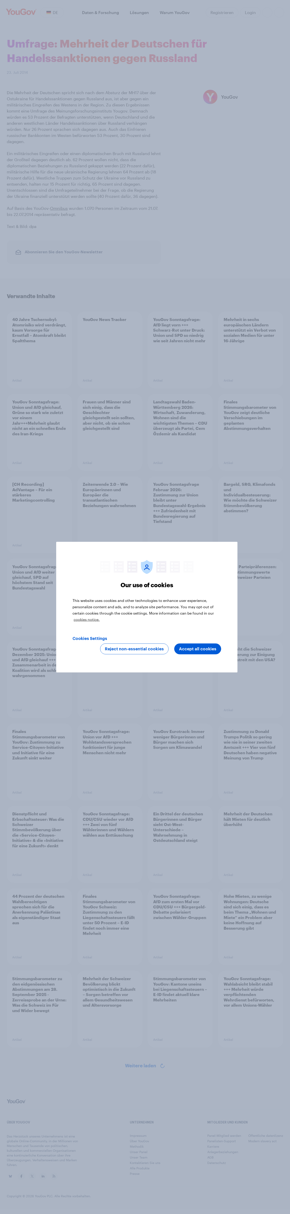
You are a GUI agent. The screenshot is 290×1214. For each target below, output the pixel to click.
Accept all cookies (197, 649)
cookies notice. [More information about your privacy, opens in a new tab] (87, 619)
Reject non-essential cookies (134, 649)
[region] (146, 607)
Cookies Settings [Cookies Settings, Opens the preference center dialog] (89, 638)
